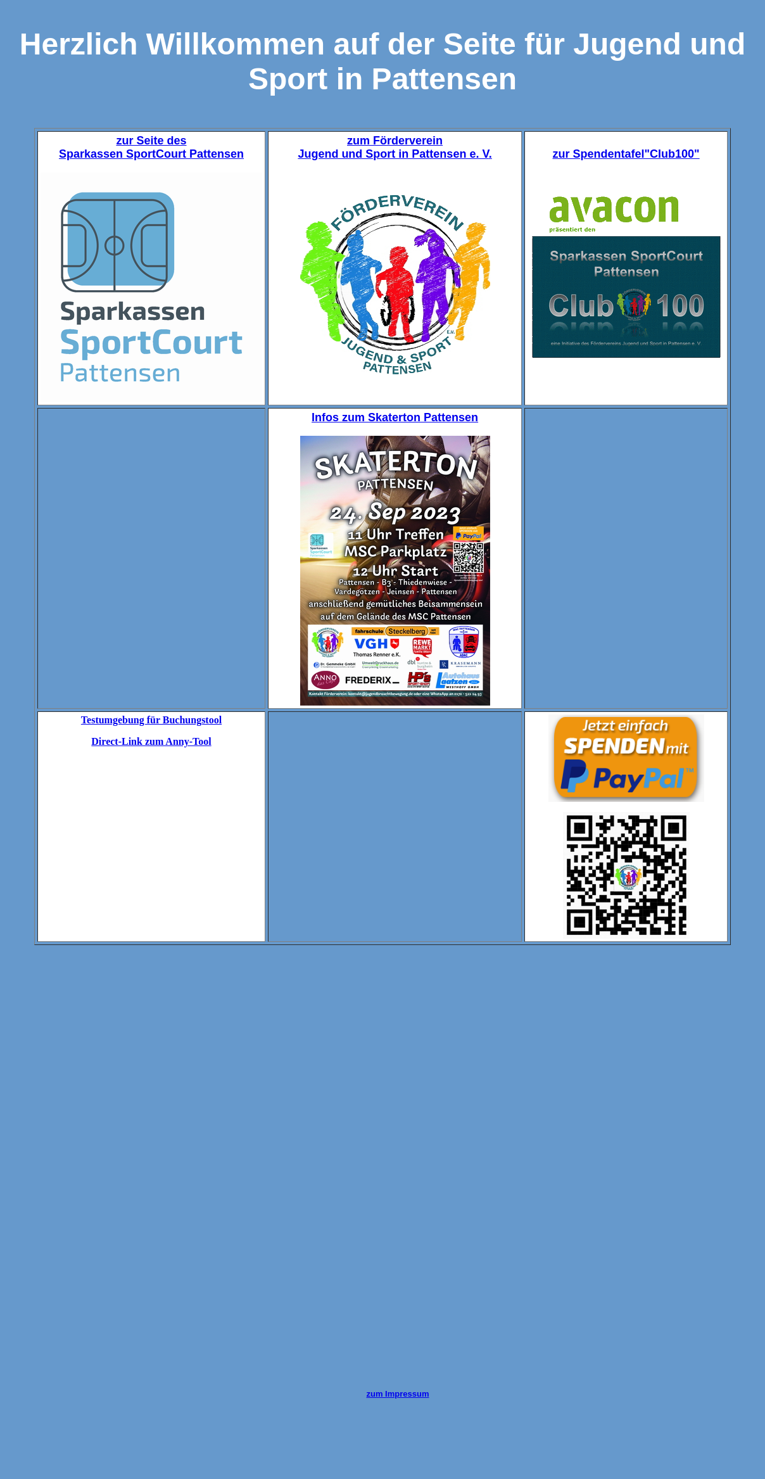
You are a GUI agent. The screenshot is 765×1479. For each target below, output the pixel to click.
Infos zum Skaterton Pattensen (395, 417)
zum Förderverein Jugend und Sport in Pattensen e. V (393, 147)
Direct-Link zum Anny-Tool (151, 741)
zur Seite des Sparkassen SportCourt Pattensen (151, 147)
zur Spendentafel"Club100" (626, 154)
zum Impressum (398, 1394)
